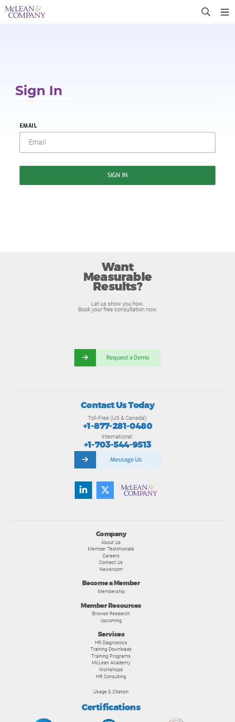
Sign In (117, 175)
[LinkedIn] (83, 490)
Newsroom (111, 569)
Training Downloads (111, 649)
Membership (111, 591)
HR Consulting (111, 676)
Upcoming (111, 620)
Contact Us (111, 562)
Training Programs (111, 656)
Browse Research (111, 613)
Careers (111, 556)
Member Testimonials (111, 549)
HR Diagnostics (111, 643)
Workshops (111, 669)
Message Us (126, 459)
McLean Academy (111, 662)
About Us (111, 542)
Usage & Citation (111, 692)
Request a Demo (128, 357)
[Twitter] (105, 490)
